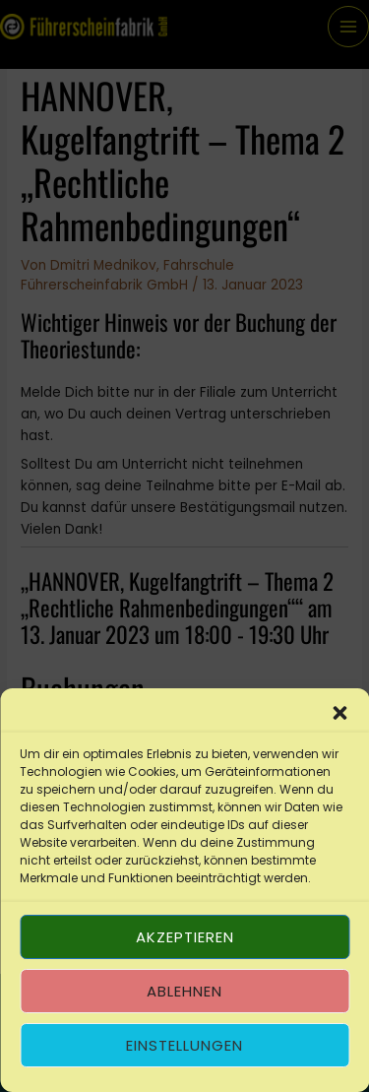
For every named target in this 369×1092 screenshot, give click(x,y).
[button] (339, 713)
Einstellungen (184, 1045)
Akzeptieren (185, 937)
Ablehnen (184, 991)
